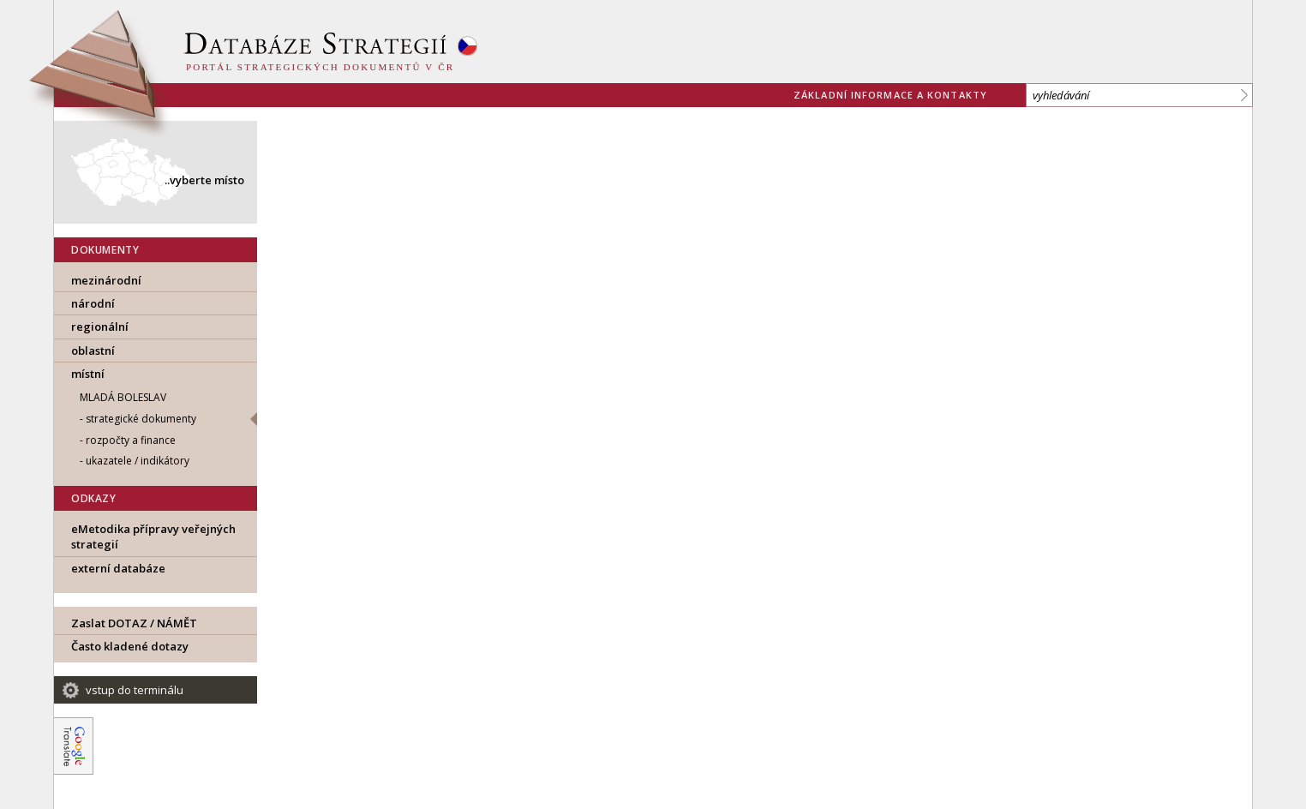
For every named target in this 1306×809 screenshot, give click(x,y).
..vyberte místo (204, 180)
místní (88, 373)
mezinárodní (106, 280)
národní (93, 303)
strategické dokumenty (141, 418)
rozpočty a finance (131, 440)
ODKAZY (94, 498)
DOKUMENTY (105, 250)
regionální (100, 326)
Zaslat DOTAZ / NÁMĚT (134, 623)
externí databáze (118, 568)
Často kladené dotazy (130, 646)
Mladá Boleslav (123, 397)
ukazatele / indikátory (137, 460)
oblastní (93, 350)
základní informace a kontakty (890, 94)
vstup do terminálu (134, 690)
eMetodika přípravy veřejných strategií (153, 536)
